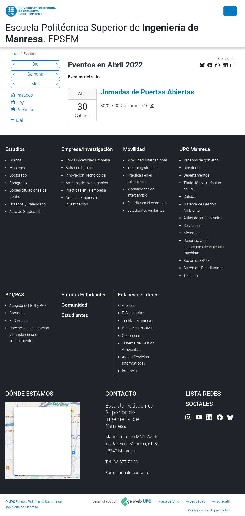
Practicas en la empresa (86, 190)
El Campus (18, 320)
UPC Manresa (194, 149)
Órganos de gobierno (201, 160)
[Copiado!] (232, 65)
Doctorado (18, 175)
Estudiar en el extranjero (147, 203)
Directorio (192, 168)
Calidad (190, 196)
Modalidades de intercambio (140, 192)
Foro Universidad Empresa (88, 160)
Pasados (24, 95)
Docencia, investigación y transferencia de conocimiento (29, 334)
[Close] (230, 11)
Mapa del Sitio (168, 501)
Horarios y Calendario (27, 204)
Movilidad (134, 149)
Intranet (128, 371)
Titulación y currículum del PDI (203, 186)
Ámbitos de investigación (87, 183)
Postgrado (18, 183)
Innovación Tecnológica (86, 175)
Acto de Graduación (26, 211)
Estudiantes (74, 315)
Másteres (17, 168)
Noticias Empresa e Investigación (82, 200)
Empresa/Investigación (87, 149)
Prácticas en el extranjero (139, 178)
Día (35, 64)
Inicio (14, 53)
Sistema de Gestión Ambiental (200, 207)
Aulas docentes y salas (203, 218)
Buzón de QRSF (197, 260)
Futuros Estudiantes (84, 295)
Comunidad (74, 305)
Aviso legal (220, 501)
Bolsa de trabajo (79, 168)
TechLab (191, 275)
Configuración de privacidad (209, 510)
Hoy (20, 102)
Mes (35, 83)
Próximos (25, 109)
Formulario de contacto (127, 472)
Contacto (17, 313)
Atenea (128, 305)
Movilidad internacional (147, 160)
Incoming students (143, 168)
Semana (35, 74)
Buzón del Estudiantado (204, 268)
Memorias (192, 233)
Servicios (191, 225)
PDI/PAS (14, 295)
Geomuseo (131, 335)
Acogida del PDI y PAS (27, 305)
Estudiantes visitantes (145, 210)
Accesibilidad (195, 501)
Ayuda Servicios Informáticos (135, 360)
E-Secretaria (132, 313)
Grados (15, 160)
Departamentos (196, 175)
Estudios (15, 149)
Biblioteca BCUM (136, 328)
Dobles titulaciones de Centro (27, 193)
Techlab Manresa (136, 320)
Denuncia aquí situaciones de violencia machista (204, 246)
